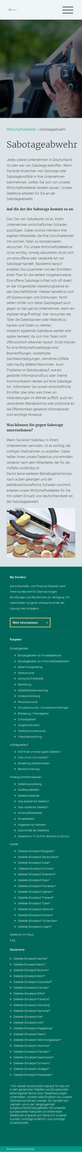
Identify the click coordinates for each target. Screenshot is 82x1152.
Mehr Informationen (30, 622)
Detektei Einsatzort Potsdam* (30, 1051)
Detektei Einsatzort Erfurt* (27, 993)
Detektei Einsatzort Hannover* (30, 1011)
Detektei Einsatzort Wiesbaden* (31, 1075)
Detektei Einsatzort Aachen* (29, 958)
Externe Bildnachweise (21, 1149)
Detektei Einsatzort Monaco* (33, 915)
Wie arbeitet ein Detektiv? (31, 801)
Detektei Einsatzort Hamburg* (30, 1005)
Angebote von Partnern (30, 825)
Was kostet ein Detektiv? (31, 807)
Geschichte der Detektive (31, 830)
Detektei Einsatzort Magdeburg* (31, 1028)
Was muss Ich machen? (31, 757)
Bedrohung (22, 684)
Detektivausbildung (28, 784)
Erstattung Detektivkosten (32, 763)
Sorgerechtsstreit (26, 725)
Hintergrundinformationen (26, 777)
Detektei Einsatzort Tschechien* (36, 921)
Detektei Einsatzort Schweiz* (34, 868)
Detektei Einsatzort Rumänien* (35, 886)
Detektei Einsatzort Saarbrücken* (32, 1057)
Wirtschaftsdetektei (21, 129)
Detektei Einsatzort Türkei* (32, 903)
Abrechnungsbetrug (28, 667)
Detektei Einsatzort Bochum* (29, 970)
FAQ (12, 940)
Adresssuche (24, 673)
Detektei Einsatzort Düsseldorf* (31, 982)
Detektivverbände (26, 795)
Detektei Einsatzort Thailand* (34, 897)
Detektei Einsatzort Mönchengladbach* (36, 1040)
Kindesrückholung (27, 696)
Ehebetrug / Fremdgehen (31, 713)
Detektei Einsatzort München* (30, 1046)
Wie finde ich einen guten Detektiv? (37, 752)
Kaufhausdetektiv (26, 790)
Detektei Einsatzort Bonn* (27, 976)
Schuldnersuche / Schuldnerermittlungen (41, 707)
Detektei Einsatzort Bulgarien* (34, 851)
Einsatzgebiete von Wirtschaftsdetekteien (41, 661)
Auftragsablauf (19, 745)
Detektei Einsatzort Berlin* (28, 964)
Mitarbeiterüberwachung (31, 690)
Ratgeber (16, 639)
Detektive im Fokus (22, 934)
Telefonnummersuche (29, 731)
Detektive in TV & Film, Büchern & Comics (41, 836)
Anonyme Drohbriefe (28, 678)
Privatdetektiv (24, 819)
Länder (14, 844)
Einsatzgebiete (19, 648)
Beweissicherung (26, 769)
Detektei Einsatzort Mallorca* (34, 909)
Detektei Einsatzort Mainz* (28, 1034)
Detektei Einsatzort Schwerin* (30, 1063)
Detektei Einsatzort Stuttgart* (29, 1069)
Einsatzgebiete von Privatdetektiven (37, 655)
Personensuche (25, 702)
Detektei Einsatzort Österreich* (35, 874)
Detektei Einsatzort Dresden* (29, 987)
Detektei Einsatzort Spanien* (33, 892)
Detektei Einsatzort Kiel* (26, 1017)
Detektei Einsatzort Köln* (27, 1022)
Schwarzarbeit (25, 719)
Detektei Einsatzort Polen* (32, 880)
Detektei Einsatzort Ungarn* (33, 927)
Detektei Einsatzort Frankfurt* (30, 999)
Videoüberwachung (28, 737)
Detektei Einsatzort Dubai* (32, 863)
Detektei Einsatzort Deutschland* (36, 857)
